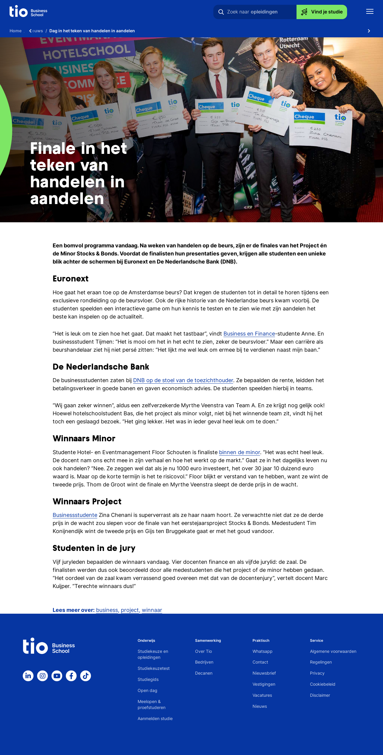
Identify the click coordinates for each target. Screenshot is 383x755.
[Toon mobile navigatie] (369, 12)
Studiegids (148, 679)
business (107, 610)
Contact (260, 661)
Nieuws (260, 706)
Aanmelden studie (155, 718)
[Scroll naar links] (30, 30)
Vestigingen (264, 684)
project (130, 610)
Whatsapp (263, 651)
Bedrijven (204, 661)
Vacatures (262, 695)
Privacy (317, 673)
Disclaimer (320, 695)
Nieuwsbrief (264, 673)
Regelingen (321, 661)
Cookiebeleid (322, 684)
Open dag (147, 690)
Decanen (203, 673)
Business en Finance (249, 333)
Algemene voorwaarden (333, 651)
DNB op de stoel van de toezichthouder (183, 380)
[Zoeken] (221, 12)
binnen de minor (239, 452)
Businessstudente (75, 515)
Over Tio (203, 651)
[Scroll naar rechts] (369, 30)
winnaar (152, 610)
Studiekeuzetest (154, 668)
